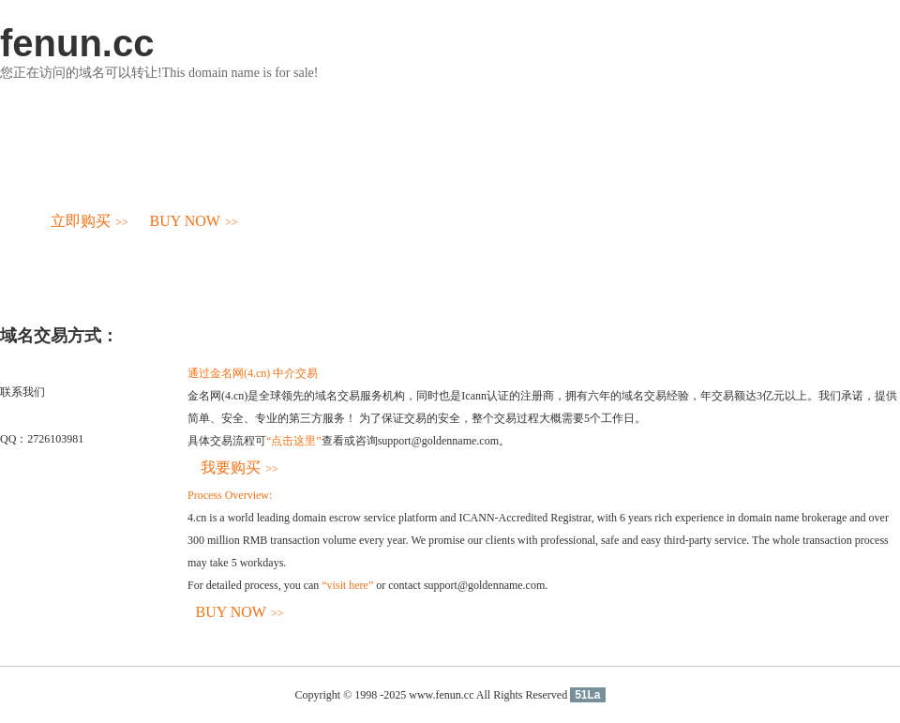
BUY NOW (194, 221)
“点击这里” (294, 440)
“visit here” (347, 585)
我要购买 (239, 467)
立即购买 (89, 221)
